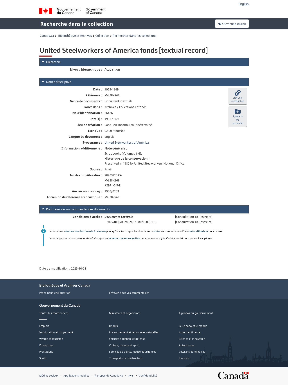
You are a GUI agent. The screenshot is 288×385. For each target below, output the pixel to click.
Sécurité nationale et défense (127, 339)
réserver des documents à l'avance (85, 231)
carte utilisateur (198, 231)
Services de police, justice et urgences (132, 351)
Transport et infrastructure (125, 358)
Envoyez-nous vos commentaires (129, 293)
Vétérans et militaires (192, 351)
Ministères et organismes (125, 313)
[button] (237, 96)
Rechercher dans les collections (134, 36)
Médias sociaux (48, 375)
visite (156, 231)
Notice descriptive (56, 82)
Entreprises (46, 345)
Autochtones (186, 345)
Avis (131, 375)
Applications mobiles (76, 375)
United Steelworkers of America (127, 142)
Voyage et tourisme (51, 339)
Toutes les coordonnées (54, 313)
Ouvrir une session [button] (232, 23)
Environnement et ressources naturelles (134, 332)
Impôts (113, 326)
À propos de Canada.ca (109, 375)
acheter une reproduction (124, 238)
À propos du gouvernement (196, 313)
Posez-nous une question (54, 293)
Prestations (46, 351)
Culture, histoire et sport (124, 345)
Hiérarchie (51, 62)
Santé (42, 358)
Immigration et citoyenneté (56, 332)
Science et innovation (192, 339)
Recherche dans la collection (76, 23)
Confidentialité (148, 375)
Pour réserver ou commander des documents (76, 209)
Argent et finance (189, 332)
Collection (102, 36)
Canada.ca (47, 36)
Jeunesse (184, 358)
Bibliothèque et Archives (75, 36)
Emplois (44, 326)
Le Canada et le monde (193, 326)
